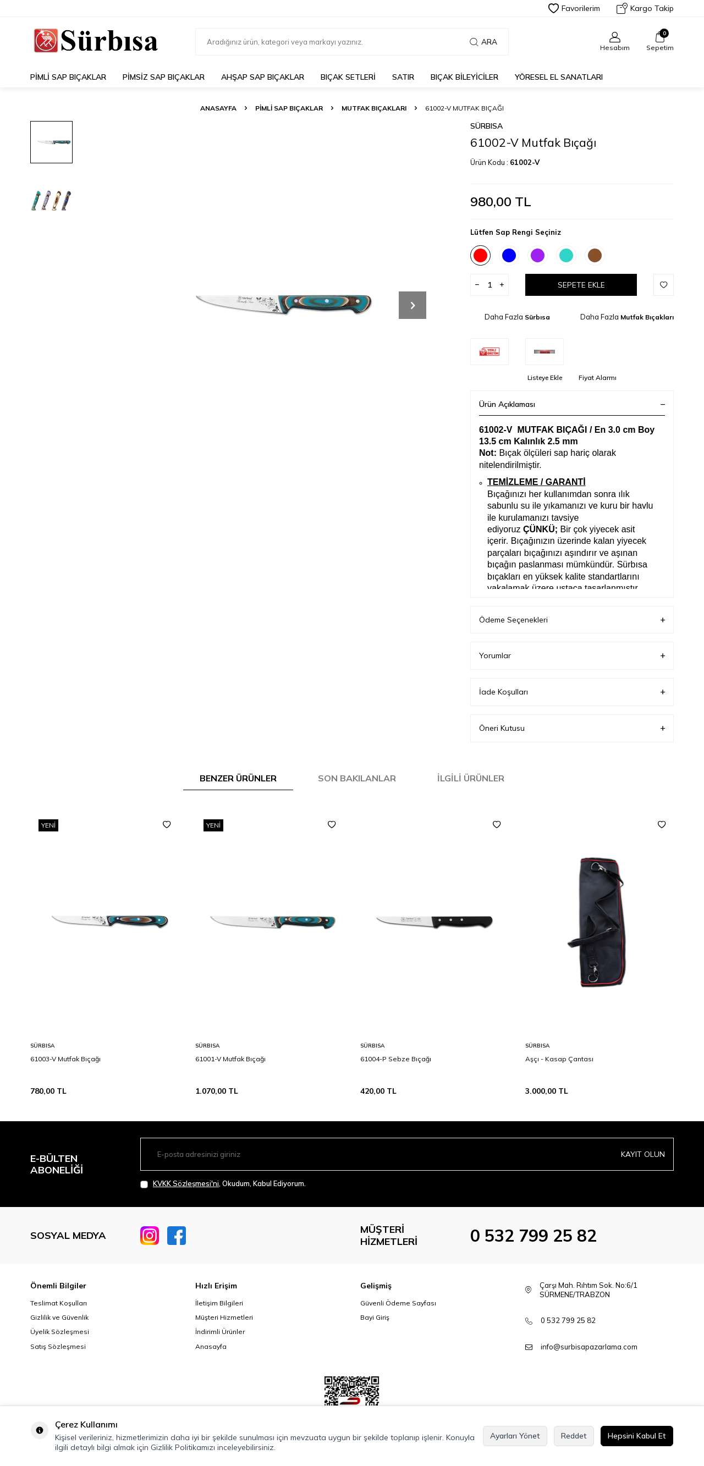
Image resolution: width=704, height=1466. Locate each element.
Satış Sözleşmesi (58, 1346)
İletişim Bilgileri (219, 1303)
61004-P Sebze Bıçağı (395, 1059)
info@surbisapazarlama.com (589, 1346)
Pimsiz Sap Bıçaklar (164, 77)
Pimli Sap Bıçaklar (68, 77)
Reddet (574, 1436)
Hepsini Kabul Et (637, 1436)
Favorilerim (574, 8)
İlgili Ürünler (470, 778)
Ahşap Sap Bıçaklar (262, 77)
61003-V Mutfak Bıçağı (65, 1059)
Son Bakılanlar (357, 778)
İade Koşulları (572, 692)
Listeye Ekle (544, 377)
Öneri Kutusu (572, 728)
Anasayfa (218, 108)
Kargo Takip (645, 8)
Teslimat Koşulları (58, 1303)
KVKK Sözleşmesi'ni (186, 1183)
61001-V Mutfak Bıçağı (230, 1059)
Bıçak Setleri (348, 77)
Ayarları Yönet (515, 1436)
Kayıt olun (643, 1154)
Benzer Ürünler (238, 778)
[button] (412, 305)
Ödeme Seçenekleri (572, 620)
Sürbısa (486, 126)
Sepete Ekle (581, 285)
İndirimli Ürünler (220, 1331)
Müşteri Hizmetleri (224, 1317)
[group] (269, 305)
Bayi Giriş (374, 1317)
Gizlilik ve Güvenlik (59, 1317)
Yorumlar (572, 656)
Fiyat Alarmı (598, 377)
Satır (403, 77)
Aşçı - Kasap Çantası (559, 1059)
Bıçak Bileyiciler (464, 77)
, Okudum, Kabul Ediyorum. (223, 1183)
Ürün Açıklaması (572, 404)
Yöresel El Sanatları (559, 77)
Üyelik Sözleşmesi (59, 1331)
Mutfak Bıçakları (374, 108)
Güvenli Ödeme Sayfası (398, 1303)
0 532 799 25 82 (533, 1235)
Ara (483, 42)
